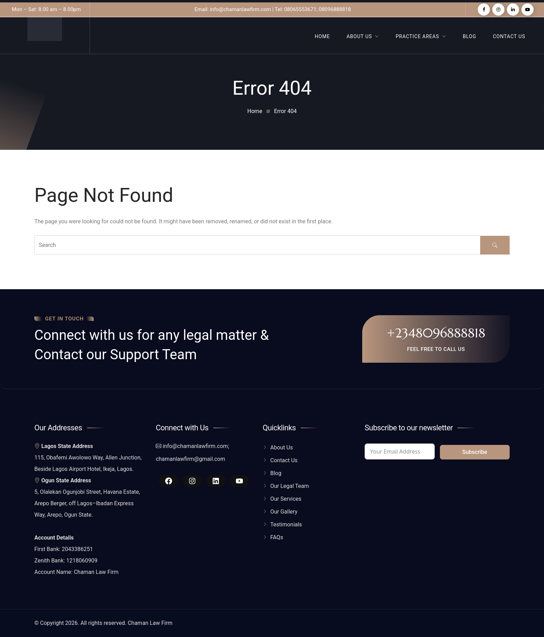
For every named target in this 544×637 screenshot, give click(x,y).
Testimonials (286, 524)
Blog (469, 36)
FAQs (276, 537)
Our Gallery (283, 511)
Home (322, 36)
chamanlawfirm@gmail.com (190, 459)
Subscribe (474, 452)
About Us (359, 36)
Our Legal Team (289, 486)
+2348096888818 (435, 333)
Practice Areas (417, 36)
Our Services (285, 499)
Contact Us (509, 36)
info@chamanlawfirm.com (195, 446)
